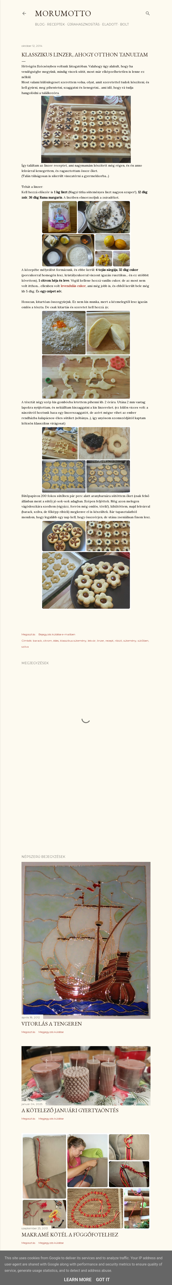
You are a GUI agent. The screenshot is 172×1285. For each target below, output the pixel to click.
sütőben (143, 640)
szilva (25, 646)
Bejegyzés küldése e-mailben (57, 634)
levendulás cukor (73, 286)
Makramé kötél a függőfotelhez (70, 1234)
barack (37, 640)
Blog (40, 24)
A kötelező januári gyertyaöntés (70, 1110)
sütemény (129, 640)
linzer (100, 640)
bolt (124, 24)
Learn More (78, 1279)
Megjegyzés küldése (51, 1032)
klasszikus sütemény (73, 640)
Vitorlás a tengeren (52, 1023)
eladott (110, 24)
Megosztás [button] (28, 634)
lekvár (92, 640)
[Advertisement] (86, 812)
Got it (103, 1279)
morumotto (63, 13)
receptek (56, 24)
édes (56, 640)
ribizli (118, 640)
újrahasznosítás (83, 24)
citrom (47, 640)
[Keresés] (147, 12)
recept (109, 640)
